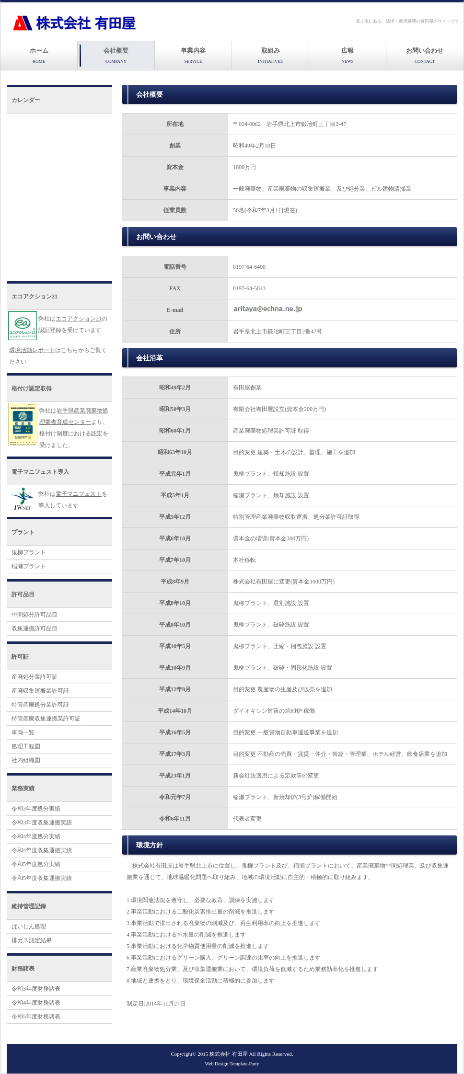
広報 (347, 55)
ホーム (39, 55)
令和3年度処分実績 (36, 808)
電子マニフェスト (79, 494)
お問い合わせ (424, 55)
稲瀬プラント (29, 566)
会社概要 (116, 55)
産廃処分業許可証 (35, 677)
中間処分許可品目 (35, 614)
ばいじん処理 (29, 926)
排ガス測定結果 (32, 940)
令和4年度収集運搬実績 (42, 850)
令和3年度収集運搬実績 (42, 822)
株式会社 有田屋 (228, 1054)
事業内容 (193, 55)
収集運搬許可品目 (35, 628)
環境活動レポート (32, 350)
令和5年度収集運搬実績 (42, 878)
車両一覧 (23, 732)
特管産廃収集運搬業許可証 (46, 718)
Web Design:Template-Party (232, 1063)
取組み (270, 55)
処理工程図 (26, 746)
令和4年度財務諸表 (36, 1002)
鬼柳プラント (29, 552)
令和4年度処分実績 (36, 836)
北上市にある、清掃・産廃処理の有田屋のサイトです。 (410, 21)
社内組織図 (26, 760)
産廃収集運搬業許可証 (40, 690)
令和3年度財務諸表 (36, 988)
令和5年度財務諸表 (36, 1016)
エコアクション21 (79, 318)
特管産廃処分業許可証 (40, 704)
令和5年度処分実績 (36, 864)
